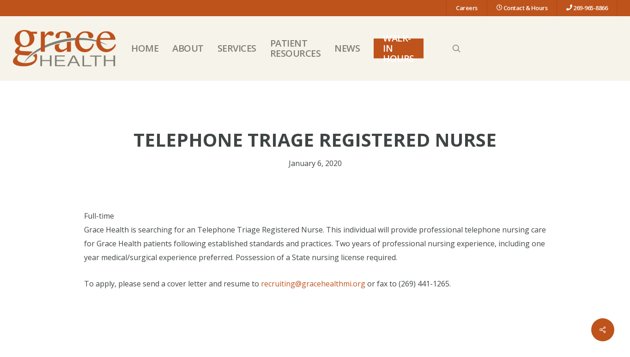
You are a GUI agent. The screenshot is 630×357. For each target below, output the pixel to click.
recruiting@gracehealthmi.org (313, 284)
